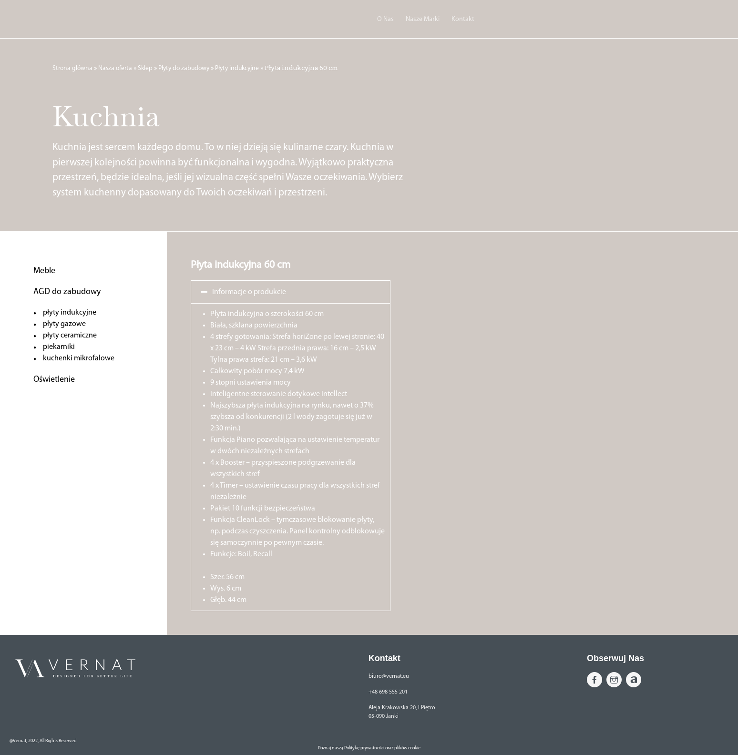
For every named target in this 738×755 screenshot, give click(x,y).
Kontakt (462, 19)
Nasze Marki (423, 19)
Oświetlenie (54, 379)
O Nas (385, 19)
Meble (44, 270)
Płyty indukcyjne (237, 68)
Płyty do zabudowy (183, 68)
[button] (290, 292)
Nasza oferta (115, 68)
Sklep (145, 68)
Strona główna (72, 68)
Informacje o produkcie (249, 292)
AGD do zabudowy (67, 291)
